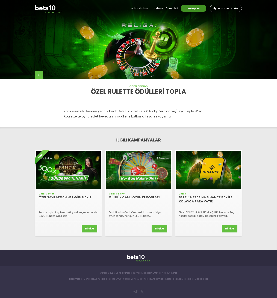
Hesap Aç (193, 8)
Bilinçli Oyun (115, 278)
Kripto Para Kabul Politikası (179, 278)
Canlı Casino (138, 86)
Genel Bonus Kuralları (95, 278)
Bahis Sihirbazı (139, 8)
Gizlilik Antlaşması (154, 278)
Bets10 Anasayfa (227, 8)
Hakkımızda (75, 278)
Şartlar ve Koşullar (132, 278)
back (39, 75)
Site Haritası (201, 278)
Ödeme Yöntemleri (166, 8)
